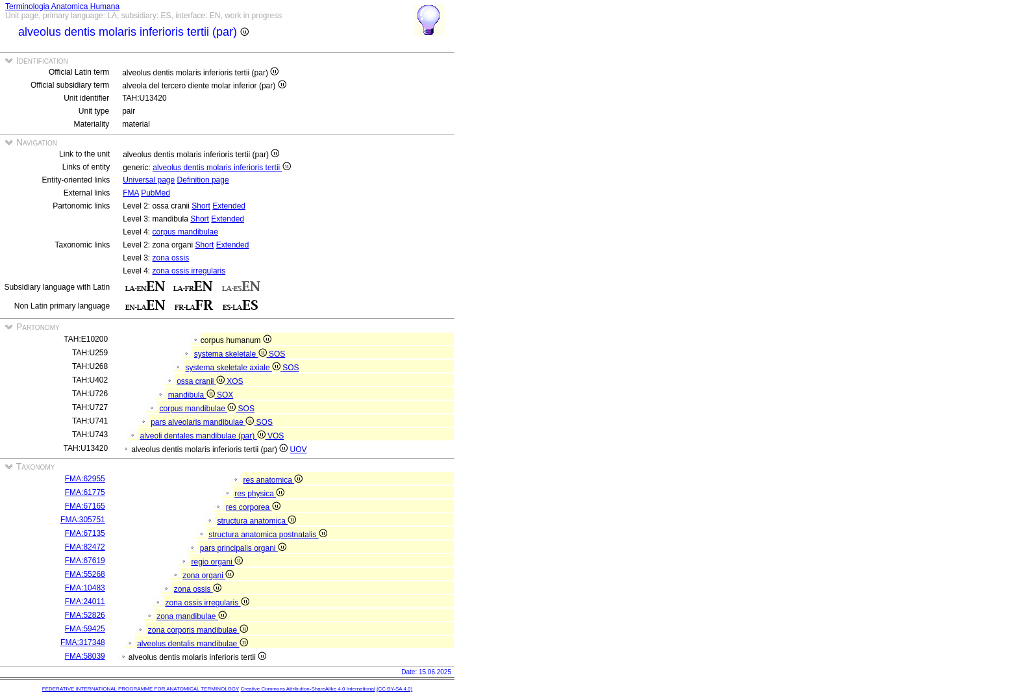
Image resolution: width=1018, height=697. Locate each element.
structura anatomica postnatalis (267, 534)
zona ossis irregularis (189, 270)
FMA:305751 (82, 519)
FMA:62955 (85, 478)
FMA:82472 (85, 546)
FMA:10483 (85, 587)
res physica (259, 493)
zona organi (208, 575)
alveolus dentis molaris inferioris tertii (221, 167)
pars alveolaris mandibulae (203, 422)
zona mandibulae (191, 616)
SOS (277, 354)
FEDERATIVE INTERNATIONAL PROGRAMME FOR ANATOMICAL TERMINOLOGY (140, 689)
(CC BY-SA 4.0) (394, 689)
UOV (298, 449)
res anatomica (273, 480)
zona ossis (171, 257)
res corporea (253, 507)
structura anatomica (256, 521)
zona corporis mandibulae (198, 630)
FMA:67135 (85, 533)
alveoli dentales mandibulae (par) (203, 435)
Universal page (149, 179)
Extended (228, 205)
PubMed (155, 192)
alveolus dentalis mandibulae (192, 643)
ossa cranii (202, 381)
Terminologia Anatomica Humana (62, 6)
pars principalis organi (243, 548)
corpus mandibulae (185, 231)
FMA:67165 (85, 506)
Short (201, 205)
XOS (235, 381)
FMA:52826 (85, 615)
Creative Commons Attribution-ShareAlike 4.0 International (307, 689)
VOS (275, 435)
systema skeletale (231, 354)
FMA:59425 (85, 628)
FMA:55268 (85, 574)
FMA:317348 (82, 642)
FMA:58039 (85, 656)
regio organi (217, 561)
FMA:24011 (85, 601)
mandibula (192, 394)
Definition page (203, 179)
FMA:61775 (85, 492)
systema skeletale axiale (234, 367)
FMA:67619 (85, 560)
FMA (131, 192)
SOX (225, 394)
